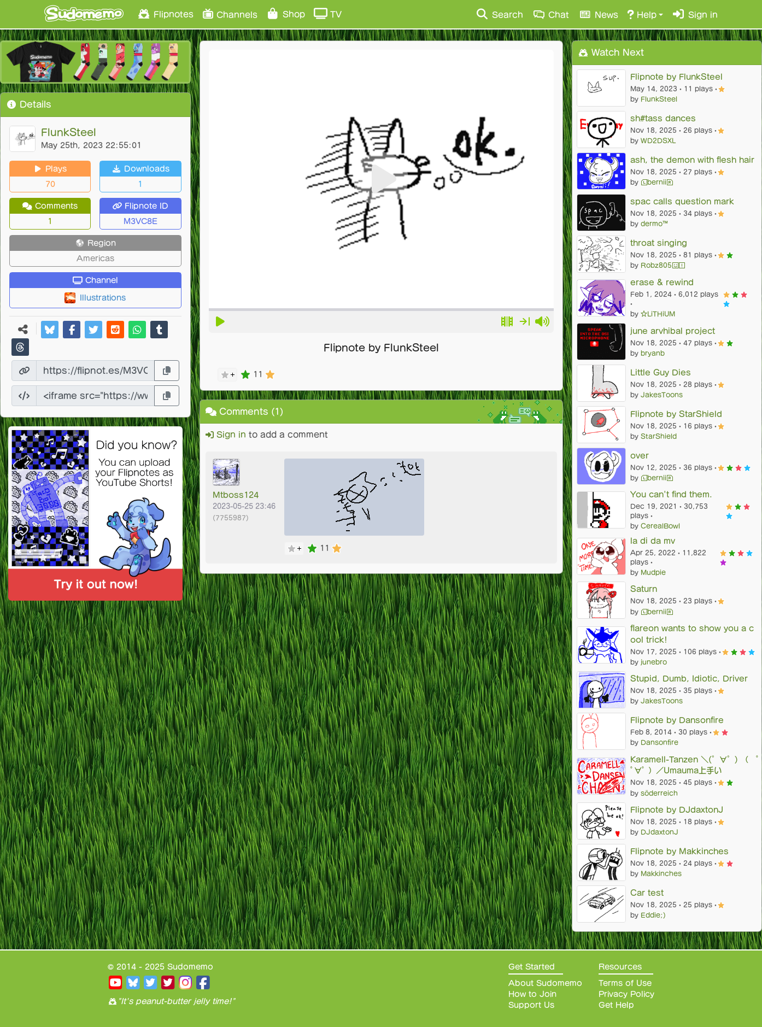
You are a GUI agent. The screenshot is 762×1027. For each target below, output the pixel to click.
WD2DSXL (658, 140)
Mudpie (653, 572)
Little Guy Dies (660, 372)
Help (642, 14)
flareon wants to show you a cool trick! (692, 634)
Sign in (695, 14)
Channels (229, 13)
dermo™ (654, 223)
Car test (647, 893)
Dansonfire (659, 742)
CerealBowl (660, 526)
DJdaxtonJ (659, 832)
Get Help (616, 1005)
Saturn (643, 589)
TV (328, 13)
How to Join (532, 994)
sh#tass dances (663, 118)
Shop (285, 13)
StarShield (659, 436)
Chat (551, 14)
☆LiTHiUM (658, 313)
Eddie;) (653, 915)
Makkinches (661, 873)
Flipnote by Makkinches (679, 851)
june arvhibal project (672, 331)
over (639, 455)
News (598, 14)
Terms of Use (625, 983)
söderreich (659, 793)
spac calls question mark (682, 201)
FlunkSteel (68, 132)
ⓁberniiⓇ (657, 182)
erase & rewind (662, 282)
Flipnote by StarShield (676, 414)
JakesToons (662, 394)
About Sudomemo (545, 983)
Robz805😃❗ (663, 265)
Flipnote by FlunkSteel (676, 77)
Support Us (531, 1005)
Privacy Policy (626, 994)
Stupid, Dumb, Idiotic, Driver (689, 678)
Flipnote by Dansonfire (677, 720)
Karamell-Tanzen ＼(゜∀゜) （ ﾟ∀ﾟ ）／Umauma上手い (694, 765)
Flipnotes (165, 13)
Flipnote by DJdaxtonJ (676, 810)
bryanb (653, 353)
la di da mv (652, 541)
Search (499, 14)
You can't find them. (671, 494)
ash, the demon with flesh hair (692, 160)
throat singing (658, 243)
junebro (654, 662)
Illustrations (103, 298)
